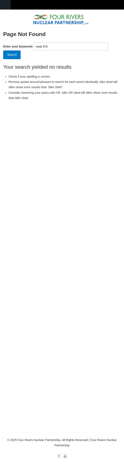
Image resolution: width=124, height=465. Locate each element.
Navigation (5, 5)
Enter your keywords (18, 46)
